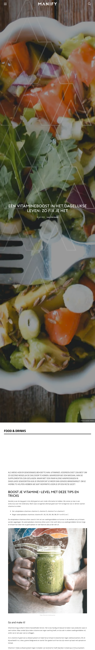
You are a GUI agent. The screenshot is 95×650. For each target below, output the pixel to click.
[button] (5, 4)
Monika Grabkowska (49, 615)
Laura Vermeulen (52, 217)
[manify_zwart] (47, 3)
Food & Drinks (15, 430)
